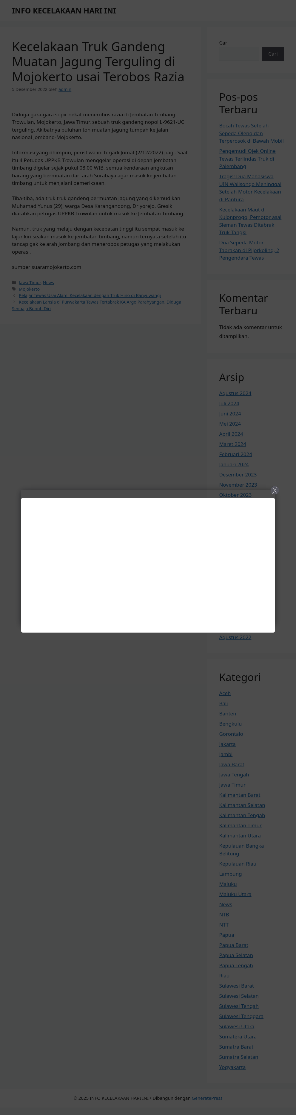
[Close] (148, 557)
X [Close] (274, 490)
